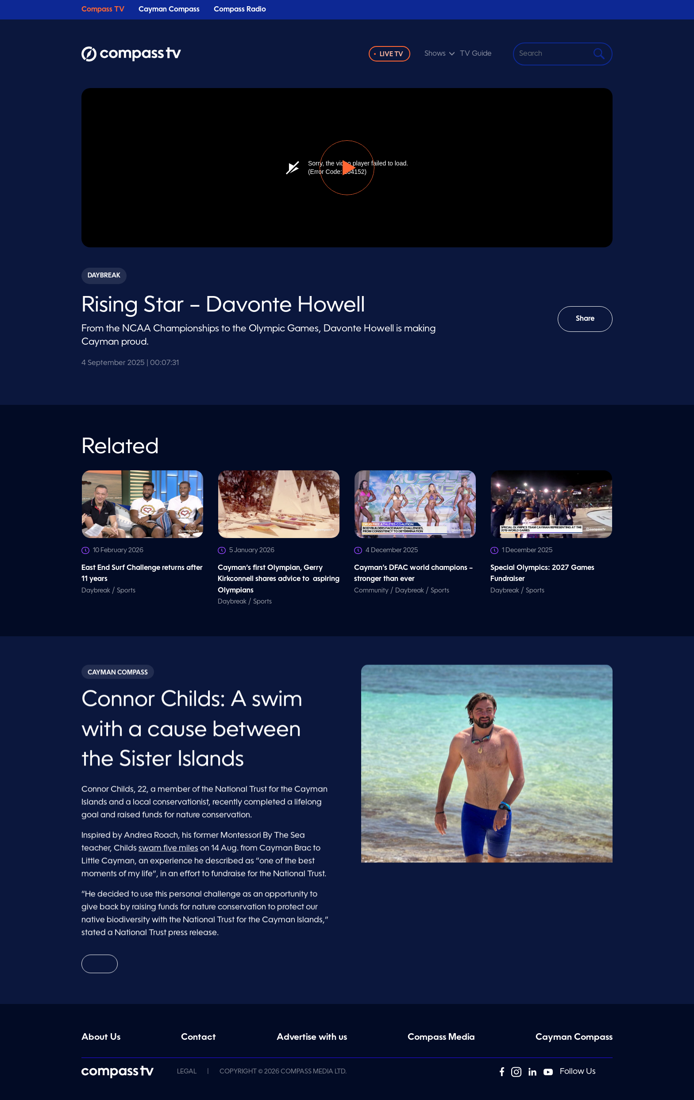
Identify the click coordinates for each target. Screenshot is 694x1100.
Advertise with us (312, 1037)
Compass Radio (240, 9)
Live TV (391, 54)
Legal (187, 1072)
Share (592, 323)
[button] (347, 167)
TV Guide (476, 54)
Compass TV (102, 9)
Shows (435, 54)
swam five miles (168, 853)
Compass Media (441, 1037)
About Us (100, 1037)
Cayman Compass (169, 9)
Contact (198, 1037)
